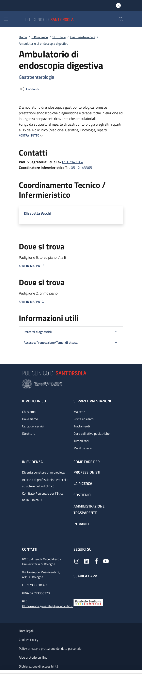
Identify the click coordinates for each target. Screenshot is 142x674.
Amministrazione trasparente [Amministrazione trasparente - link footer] (89, 509)
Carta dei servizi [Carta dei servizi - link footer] (33, 426)
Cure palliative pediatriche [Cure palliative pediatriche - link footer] (92, 433)
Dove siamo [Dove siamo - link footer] (30, 418)
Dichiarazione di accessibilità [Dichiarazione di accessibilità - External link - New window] (38, 666)
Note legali (26, 630)
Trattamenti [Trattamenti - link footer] (82, 426)
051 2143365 (81, 167)
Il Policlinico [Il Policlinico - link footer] (34, 401)
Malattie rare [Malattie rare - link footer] (83, 448)
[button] (121, 19)
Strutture (59, 37)
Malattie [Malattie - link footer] (79, 411)
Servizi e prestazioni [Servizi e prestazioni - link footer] (92, 401)
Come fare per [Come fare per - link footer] (87, 461)
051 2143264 (72, 162)
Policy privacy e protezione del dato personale (50, 648)
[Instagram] (77, 561)
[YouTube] (106, 561)
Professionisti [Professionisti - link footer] (87, 472)
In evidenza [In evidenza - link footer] (32, 461)
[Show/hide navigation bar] (6, 19)
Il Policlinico (40, 37)
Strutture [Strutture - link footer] (28, 433)
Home (23, 37)
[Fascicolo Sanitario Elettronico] (88, 602)
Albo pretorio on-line (33, 657)
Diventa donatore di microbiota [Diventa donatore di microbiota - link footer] (43, 472)
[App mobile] (77, 587)
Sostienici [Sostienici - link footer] (82, 495)
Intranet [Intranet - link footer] (82, 524)
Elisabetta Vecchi (37, 213)
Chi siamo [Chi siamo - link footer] (28, 411)
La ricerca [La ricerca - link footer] (83, 483)
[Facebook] (96, 561)
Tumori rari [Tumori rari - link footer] (81, 440)
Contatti (30, 549)
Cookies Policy (28, 639)
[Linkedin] (86, 561)
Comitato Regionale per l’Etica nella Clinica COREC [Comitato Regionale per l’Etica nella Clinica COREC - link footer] (42, 496)
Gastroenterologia (82, 37)
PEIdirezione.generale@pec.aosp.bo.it (47, 606)
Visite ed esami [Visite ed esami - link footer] (84, 418)
